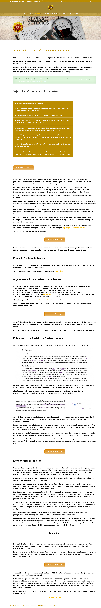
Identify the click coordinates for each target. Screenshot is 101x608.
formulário (77, 322)
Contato (47, 1)
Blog (90, 1)
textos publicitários (50, 294)
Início (25, 13)
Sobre (31, 13)
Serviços (37, 13)
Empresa (52, 1)
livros (30, 290)
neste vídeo (58, 271)
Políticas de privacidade (61, 1)
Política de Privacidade (54, 597)
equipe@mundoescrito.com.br (73, 228)
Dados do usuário (83, 1)
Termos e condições (73, 1)
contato (25, 591)
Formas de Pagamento (51, 13)
